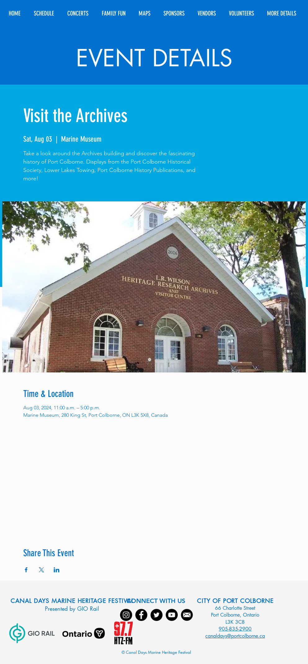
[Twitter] (156, 615)
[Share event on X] (41, 569)
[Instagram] (126, 615)
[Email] (187, 615)
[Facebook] (141, 615)
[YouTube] (172, 615)
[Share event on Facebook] (26, 569)
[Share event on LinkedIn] (57, 569)
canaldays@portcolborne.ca (235, 636)
